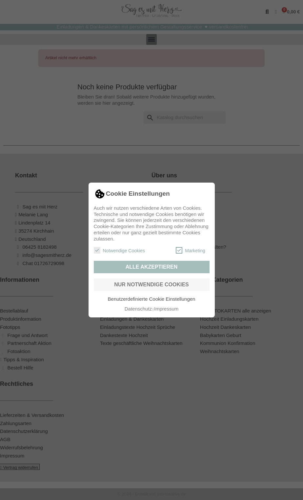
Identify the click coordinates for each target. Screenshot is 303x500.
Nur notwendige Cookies (151, 284)
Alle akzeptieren (152, 267)
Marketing (190, 250)
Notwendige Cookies (119, 250)
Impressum (166, 309)
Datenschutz (138, 309)
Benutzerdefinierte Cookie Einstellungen (151, 299)
